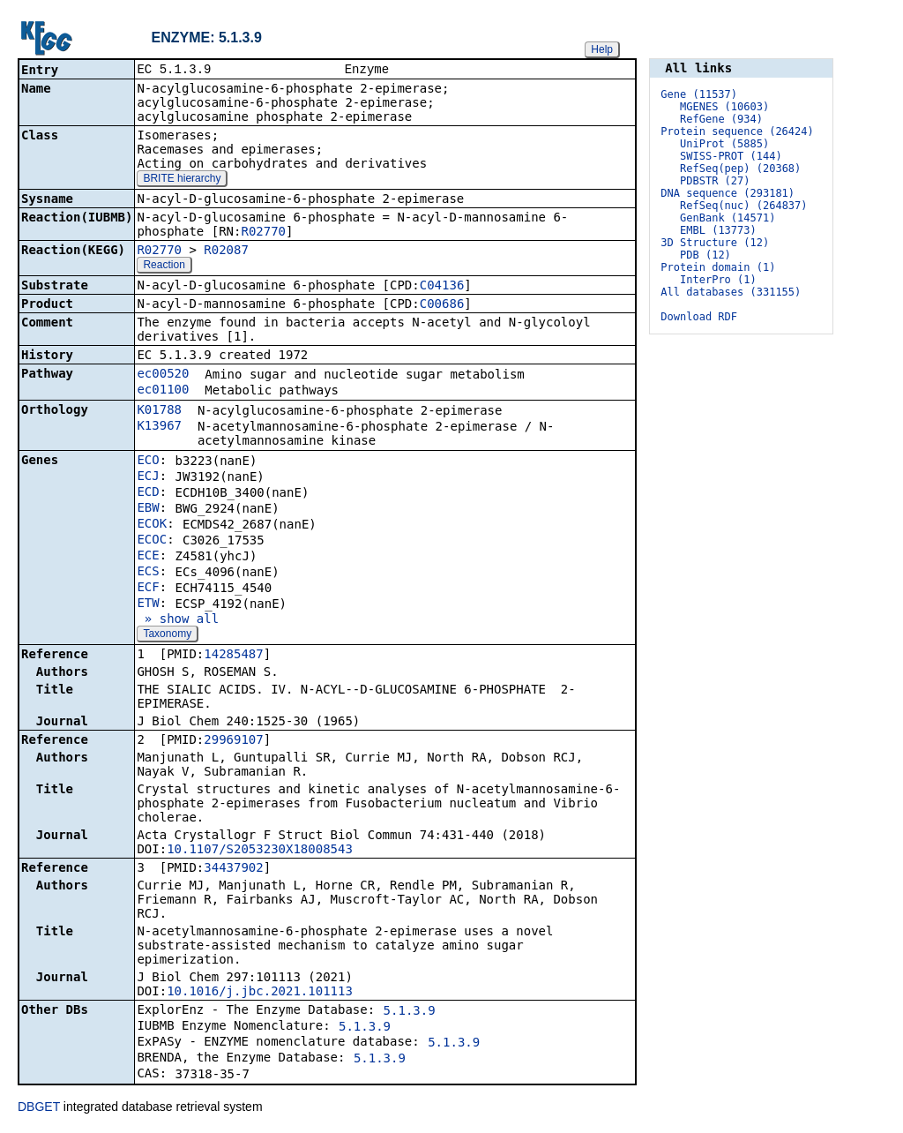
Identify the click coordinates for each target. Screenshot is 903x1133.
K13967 (159, 427)
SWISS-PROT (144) (731, 156)
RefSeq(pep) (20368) (740, 168)
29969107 (233, 741)
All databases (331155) (730, 292)
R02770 (263, 233)
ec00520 (163, 375)
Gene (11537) (698, 94)
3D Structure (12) (714, 242)
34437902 (233, 869)
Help (602, 49)
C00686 (442, 305)
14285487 (233, 656)
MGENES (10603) (724, 107)
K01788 (159, 411)
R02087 (226, 251)
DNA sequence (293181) (727, 193)
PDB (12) (705, 255)
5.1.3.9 (410, 1012)
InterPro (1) (718, 280)
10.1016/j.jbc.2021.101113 (260, 993)
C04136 (442, 287)
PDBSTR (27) (715, 181)
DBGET (39, 1108)
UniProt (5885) (724, 144)
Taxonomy (167, 635)
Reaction (163, 266)
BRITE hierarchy (181, 180)
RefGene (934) (721, 119)
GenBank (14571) (727, 218)
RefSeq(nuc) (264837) (744, 205)
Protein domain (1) (717, 267)
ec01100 (163, 391)
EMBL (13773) (718, 230)
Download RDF (698, 317)
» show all (178, 620)
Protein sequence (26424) (736, 131)
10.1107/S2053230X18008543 (260, 851)
